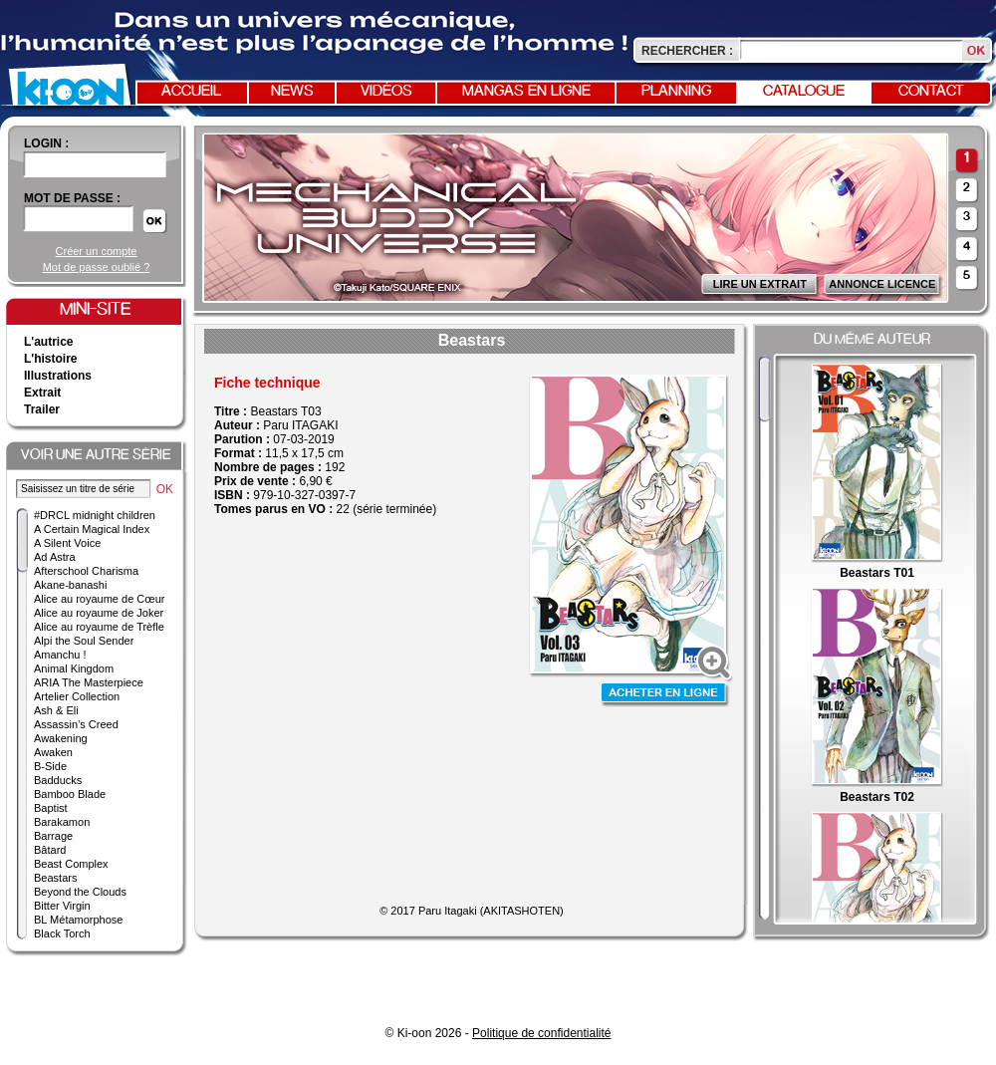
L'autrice (49, 342)
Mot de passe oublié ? (96, 267)
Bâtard (50, 850)
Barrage (53, 836)
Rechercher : (687, 51)
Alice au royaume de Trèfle (99, 627)
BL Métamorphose (78, 920)
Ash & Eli (56, 710)
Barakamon (62, 822)
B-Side (50, 766)
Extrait (42, 392)
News (292, 92)
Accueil (191, 92)
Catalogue (804, 92)
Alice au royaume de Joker (98, 613)
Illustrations (58, 376)
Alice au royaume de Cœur (99, 599)
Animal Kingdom (74, 668)
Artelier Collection (77, 696)
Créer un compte (96, 251)
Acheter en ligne (665, 694)
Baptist (51, 808)
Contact (931, 92)
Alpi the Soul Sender (83, 641)
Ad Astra (55, 557)
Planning (676, 92)
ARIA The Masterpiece (88, 682)
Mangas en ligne (526, 92)
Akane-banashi (70, 585)
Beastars (55, 878)
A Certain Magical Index (91, 529)
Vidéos (386, 92)
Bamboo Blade (70, 794)
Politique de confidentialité (541, 1033)
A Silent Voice (67, 543)
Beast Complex (71, 864)
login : (46, 143)
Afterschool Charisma (86, 571)
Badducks (58, 780)
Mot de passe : (72, 198)
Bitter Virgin (62, 906)
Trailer (42, 409)
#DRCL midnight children (94, 515)
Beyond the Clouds (80, 892)
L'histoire (51, 359)
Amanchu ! (60, 655)
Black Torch (62, 933)
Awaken (53, 752)
